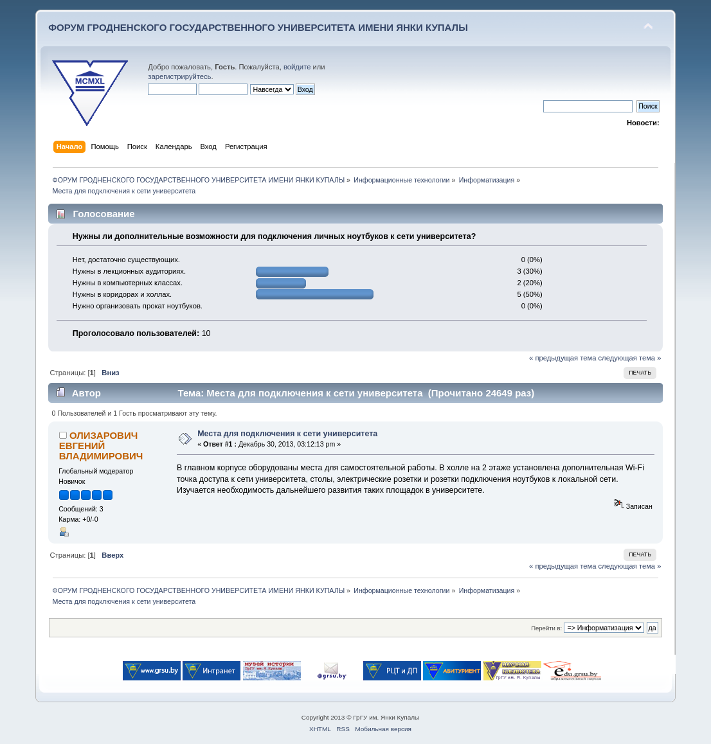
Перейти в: (546, 628)
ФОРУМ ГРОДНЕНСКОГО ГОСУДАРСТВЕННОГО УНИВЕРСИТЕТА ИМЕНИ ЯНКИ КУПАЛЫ (258, 27)
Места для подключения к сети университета (287, 433)
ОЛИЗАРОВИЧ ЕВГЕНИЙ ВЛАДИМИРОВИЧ (101, 445)
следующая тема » (630, 358)
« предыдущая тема (562, 358)
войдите (297, 67)
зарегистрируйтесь (179, 76)
